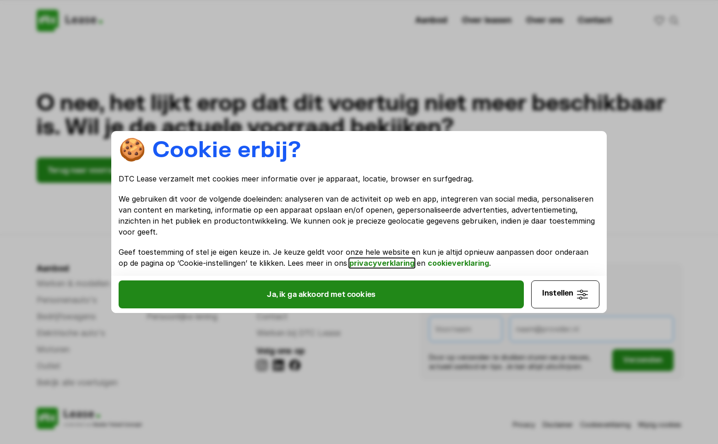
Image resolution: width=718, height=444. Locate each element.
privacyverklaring (518, 257)
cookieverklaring (203, 268)
